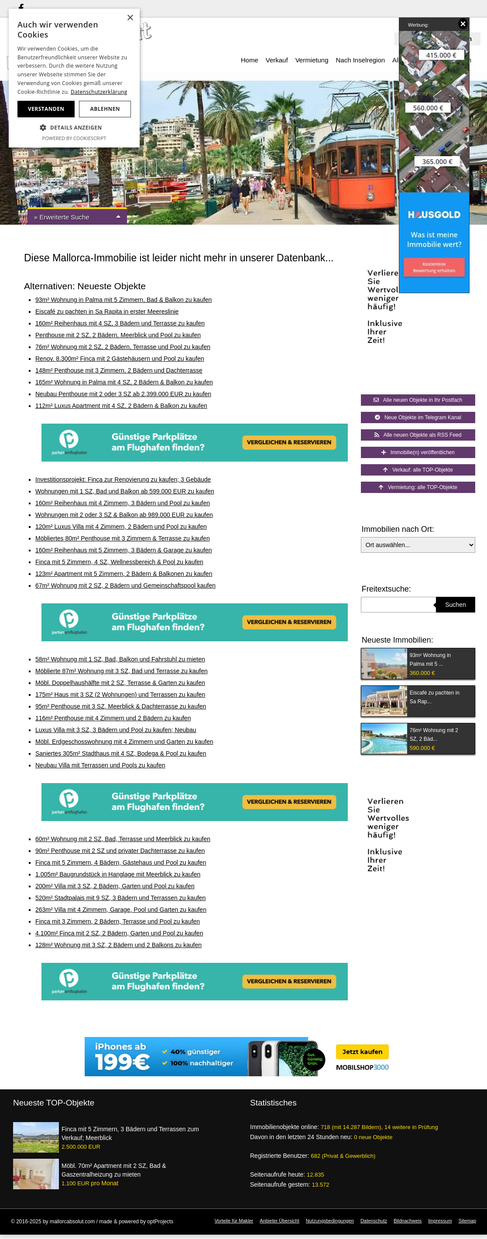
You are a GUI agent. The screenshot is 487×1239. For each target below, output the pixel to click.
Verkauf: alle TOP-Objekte (418, 470)
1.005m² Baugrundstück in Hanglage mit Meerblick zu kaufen (117, 874)
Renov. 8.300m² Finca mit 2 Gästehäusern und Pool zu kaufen (119, 358)
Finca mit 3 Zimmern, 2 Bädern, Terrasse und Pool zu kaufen (117, 921)
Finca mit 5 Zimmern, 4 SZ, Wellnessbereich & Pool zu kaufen (119, 561)
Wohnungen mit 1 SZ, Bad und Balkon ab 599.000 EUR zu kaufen (124, 491)
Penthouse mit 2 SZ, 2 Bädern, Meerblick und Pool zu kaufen (118, 335)
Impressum (440, 1220)
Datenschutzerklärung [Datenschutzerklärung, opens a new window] (99, 92)
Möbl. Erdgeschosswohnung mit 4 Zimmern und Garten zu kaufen (124, 741)
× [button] (130, 18)
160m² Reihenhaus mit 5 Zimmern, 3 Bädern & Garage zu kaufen (123, 550)
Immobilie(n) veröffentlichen (418, 452)
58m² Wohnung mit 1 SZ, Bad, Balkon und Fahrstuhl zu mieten (120, 659)
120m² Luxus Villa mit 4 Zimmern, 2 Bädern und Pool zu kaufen (121, 526)
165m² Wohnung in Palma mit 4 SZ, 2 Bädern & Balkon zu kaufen (124, 382)
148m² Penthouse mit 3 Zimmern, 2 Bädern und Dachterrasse (118, 370)
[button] (74, 128)
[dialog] (74, 78)
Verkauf (277, 60)
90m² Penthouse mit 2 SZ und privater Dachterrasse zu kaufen (120, 850)
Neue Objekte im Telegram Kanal (418, 417)
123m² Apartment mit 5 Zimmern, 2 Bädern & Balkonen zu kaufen (123, 573)
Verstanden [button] (46, 109)
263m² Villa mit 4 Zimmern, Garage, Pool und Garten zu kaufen (120, 909)
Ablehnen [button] (105, 109)
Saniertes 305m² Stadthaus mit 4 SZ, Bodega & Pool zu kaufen (120, 753)
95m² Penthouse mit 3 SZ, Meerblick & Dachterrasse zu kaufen (120, 706)
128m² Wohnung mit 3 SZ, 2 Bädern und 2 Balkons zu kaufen (118, 944)
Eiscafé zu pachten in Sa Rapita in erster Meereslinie (106, 311)
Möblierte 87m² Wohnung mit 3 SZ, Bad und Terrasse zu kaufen (121, 670)
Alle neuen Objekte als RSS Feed (417, 435)
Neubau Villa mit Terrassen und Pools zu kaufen (100, 765)
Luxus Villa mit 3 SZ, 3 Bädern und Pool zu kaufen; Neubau (115, 729)
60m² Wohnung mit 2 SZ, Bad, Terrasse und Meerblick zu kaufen (122, 838)
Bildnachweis (408, 1220)
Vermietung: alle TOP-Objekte (418, 487)
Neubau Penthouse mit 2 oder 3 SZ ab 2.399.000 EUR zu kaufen (123, 393)
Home (249, 60)
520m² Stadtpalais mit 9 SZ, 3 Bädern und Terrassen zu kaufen (120, 897)
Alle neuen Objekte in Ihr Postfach (418, 400)
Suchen (455, 604)
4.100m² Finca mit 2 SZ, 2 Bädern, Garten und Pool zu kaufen (119, 933)
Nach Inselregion (360, 60)
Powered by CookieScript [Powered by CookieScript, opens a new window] (74, 138)
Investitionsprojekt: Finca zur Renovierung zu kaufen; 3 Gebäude (123, 479)
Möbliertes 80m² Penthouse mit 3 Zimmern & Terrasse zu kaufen (122, 538)
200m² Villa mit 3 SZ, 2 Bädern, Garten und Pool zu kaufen (115, 886)
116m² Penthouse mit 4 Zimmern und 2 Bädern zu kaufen (113, 718)
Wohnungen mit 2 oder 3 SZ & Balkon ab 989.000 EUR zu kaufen (124, 514)
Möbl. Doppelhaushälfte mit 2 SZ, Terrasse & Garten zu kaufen (120, 682)
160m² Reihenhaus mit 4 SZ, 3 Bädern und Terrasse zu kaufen (120, 323)
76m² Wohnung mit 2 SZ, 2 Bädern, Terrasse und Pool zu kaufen (122, 346)
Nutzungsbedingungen (330, 1220)
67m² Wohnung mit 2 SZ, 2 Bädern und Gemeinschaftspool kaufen (125, 585)
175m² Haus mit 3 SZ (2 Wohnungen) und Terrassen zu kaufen (120, 694)
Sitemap (467, 1220)
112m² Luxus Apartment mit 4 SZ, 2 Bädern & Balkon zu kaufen (121, 405)
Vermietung (312, 60)
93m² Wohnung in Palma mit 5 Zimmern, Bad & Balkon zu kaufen (123, 299)
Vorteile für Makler (234, 1220)
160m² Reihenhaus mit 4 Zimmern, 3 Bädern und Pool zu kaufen (122, 503)
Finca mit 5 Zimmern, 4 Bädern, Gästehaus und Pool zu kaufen (120, 862)
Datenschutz (373, 1220)
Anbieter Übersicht (279, 1220)
